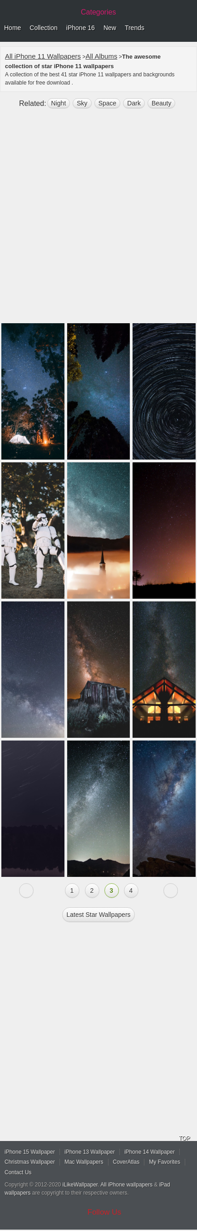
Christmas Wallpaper (30, 1162)
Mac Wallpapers (83, 1162)
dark (134, 103)
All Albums (101, 56)
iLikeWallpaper (80, 1184)
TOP (184, 1138)
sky (82, 103)
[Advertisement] (98, 219)
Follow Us (105, 1212)
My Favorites (164, 1162)
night (58, 103)
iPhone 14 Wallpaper (149, 1152)
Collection (43, 27)
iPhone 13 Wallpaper (89, 1152)
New (109, 27)
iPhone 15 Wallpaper (30, 1152)
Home (12, 27)
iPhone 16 (80, 27)
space (107, 103)
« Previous (26, 890)
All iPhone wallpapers (126, 1184)
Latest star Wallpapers (98, 914)
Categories (98, 12)
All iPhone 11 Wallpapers (43, 56)
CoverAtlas (126, 1162)
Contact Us (18, 1172)
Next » (170, 890)
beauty (162, 103)
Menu (187, 28)
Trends (134, 27)
